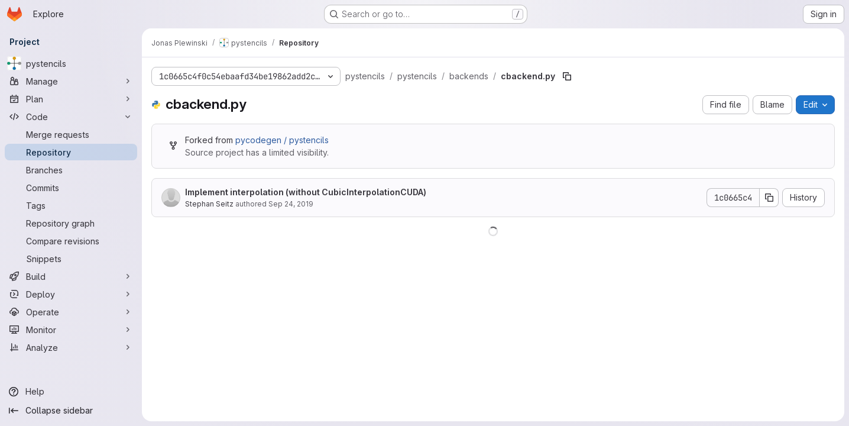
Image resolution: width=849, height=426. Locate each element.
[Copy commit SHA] (769, 197)
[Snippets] (71, 258)
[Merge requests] (71, 134)
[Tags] (71, 205)
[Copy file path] (567, 76)
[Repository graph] (71, 223)
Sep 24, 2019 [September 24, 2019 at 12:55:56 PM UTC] (290, 203)
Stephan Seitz (209, 203)
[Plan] (71, 99)
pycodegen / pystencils (282, 140)
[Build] (71, 276)
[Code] (71, 116)
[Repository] (71, 152)
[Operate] (71, 312)
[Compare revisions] (71, 241)
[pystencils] (71, 63)
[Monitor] (71, 329)
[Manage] (71, 81)
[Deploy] (71, 294)
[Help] (71, 391)
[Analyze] (71, 347)
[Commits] (71, 187)
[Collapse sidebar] (71, 410)
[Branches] (71, 170)
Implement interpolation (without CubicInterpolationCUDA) (305, 192)
